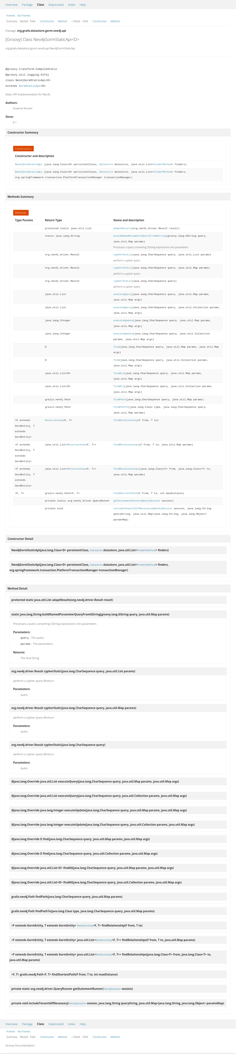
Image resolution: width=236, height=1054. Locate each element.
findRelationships (126, 444)
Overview (12, 4)
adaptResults (122, 228)
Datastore (106, 164)
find (116, 347)
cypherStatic (122, 254)
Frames (10, 15)
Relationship (54, 420)
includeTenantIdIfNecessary (133, 508)
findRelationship (125, 420)
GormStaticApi (30, 86)
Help (83, 4)
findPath (119, 399)
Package (27, 4)
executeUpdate (123, 320)
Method (62, 21)
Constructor (47, 21)
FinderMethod (163, 164)
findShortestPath (125, 493)
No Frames (24, 15)
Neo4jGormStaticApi (28, 164)
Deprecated (56, 4)
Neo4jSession (151, 501)
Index (71, 4)
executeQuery (122, 294)
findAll (118, 373)
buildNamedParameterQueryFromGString (139, 236)
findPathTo (120, 407)
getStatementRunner (127, 501)
